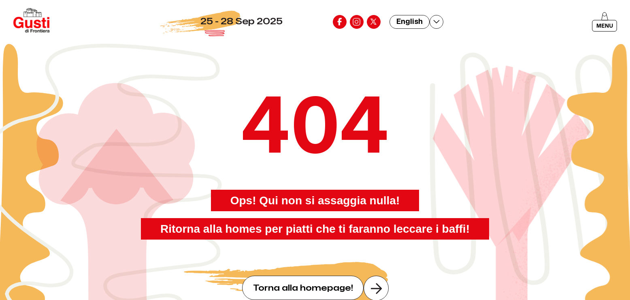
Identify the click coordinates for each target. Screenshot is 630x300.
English (409, 21)
